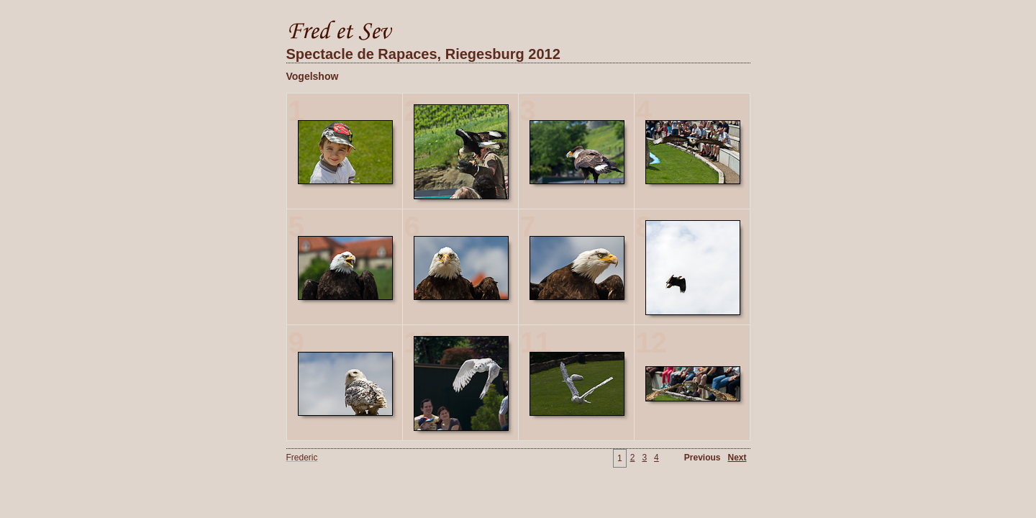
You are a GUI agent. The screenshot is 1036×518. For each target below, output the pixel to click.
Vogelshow (312, 76)
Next (736, 458)
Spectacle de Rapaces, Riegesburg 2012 (423, 54)
